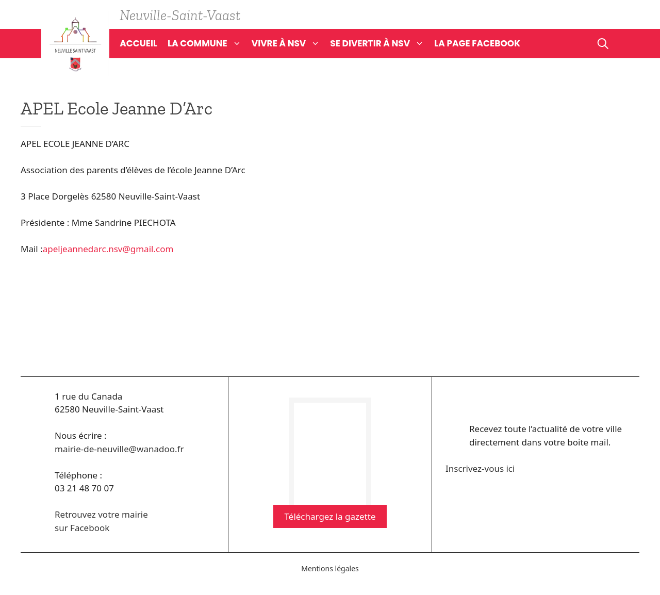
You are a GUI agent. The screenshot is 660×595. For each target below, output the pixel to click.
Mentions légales (330, 568)
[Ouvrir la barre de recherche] (603, 43)
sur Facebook (82, 528)
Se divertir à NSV (382, 43)
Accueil (138, 43)
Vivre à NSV (291, 43)
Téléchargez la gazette (330, 516)
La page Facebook (477, 43)
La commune (210, 43)
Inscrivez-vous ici (480, 468)
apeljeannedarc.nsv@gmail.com (108, 249)
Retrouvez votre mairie (101, 514)
